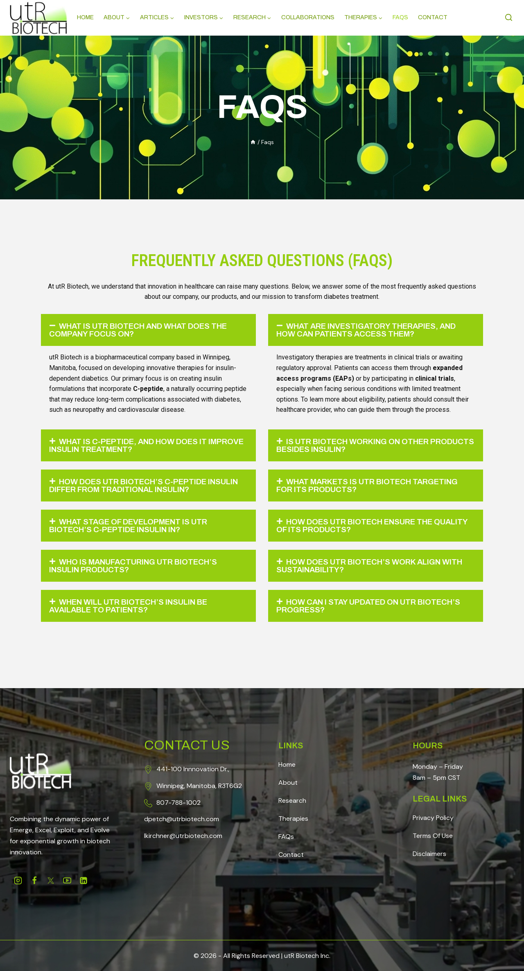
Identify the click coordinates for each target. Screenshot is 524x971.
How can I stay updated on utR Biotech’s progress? (374, 610)
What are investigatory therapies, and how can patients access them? (373, 330)
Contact (432, 17)
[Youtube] (67, 880)
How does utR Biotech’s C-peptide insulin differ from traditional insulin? (144, 487)
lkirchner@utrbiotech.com (183, 835)
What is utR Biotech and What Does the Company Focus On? (144, 330)
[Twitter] (51, 880)
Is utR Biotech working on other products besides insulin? (358, 446)
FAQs (286, 836)
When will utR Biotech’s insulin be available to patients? (134, 610)
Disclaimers (429, 853)
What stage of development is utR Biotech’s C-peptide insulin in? (134, 528)
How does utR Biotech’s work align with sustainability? (364, 569)
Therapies (293, 818)
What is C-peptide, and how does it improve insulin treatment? (134, 446)
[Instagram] (18, 880)
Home (85, 17)
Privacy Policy (433, 817)
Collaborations (307, 17)
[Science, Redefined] (38, 18)
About (288, 782)
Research (292, 800)
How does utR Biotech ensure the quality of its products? (360, 528)
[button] (148, 330)
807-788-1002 (178, 802)
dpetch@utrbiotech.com (181, 819)
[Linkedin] (83, 880)
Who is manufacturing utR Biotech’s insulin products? (139, 569)
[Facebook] (34, 880)
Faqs (400, 17)
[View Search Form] (509, 17)
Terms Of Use (433, 835)
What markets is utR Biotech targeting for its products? (374, 487)
